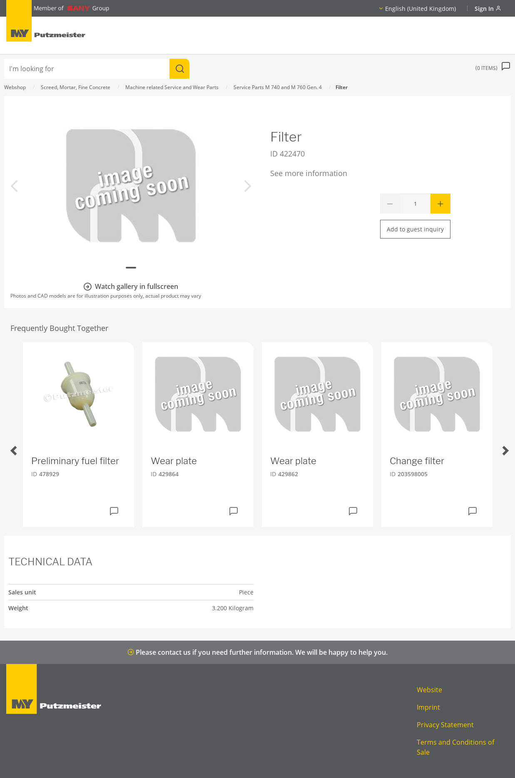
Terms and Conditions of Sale (455, 747)
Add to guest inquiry (415, 229)
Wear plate (174, 460)
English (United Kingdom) (420, 8)
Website (429, 689)
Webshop (15, 87)
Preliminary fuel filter (75, 460)
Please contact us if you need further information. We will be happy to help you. (257, 652)
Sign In (488, 8)
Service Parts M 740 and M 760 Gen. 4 (278, 87)
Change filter (417, 460)
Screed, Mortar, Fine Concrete (75, 87)
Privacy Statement (445, 724)
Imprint (428, 707)
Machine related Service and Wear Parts (172, 87)
